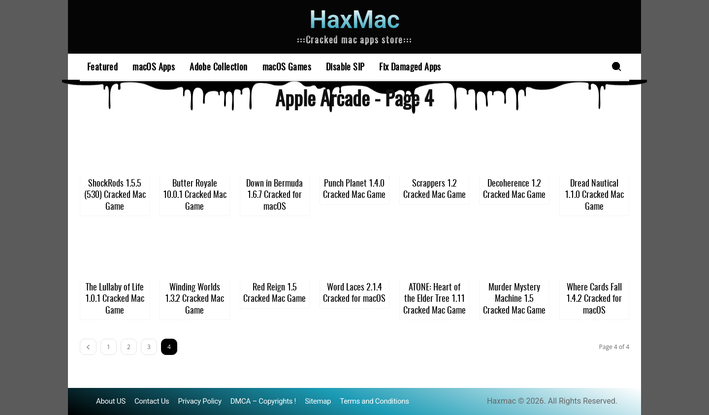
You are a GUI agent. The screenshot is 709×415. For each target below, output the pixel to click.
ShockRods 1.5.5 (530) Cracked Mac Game (115, 196)
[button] (616, 67)
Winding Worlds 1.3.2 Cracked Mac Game (194, 300)
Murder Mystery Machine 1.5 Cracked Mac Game (514, 300)
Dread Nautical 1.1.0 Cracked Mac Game (594, 196)
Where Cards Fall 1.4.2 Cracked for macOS (594, 300)
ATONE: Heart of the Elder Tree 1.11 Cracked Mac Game (434, 300)
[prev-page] (88, 347)
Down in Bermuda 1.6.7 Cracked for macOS (274, 196)
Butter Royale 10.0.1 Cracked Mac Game (194, 196)
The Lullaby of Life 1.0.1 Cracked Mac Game (114, 300)
